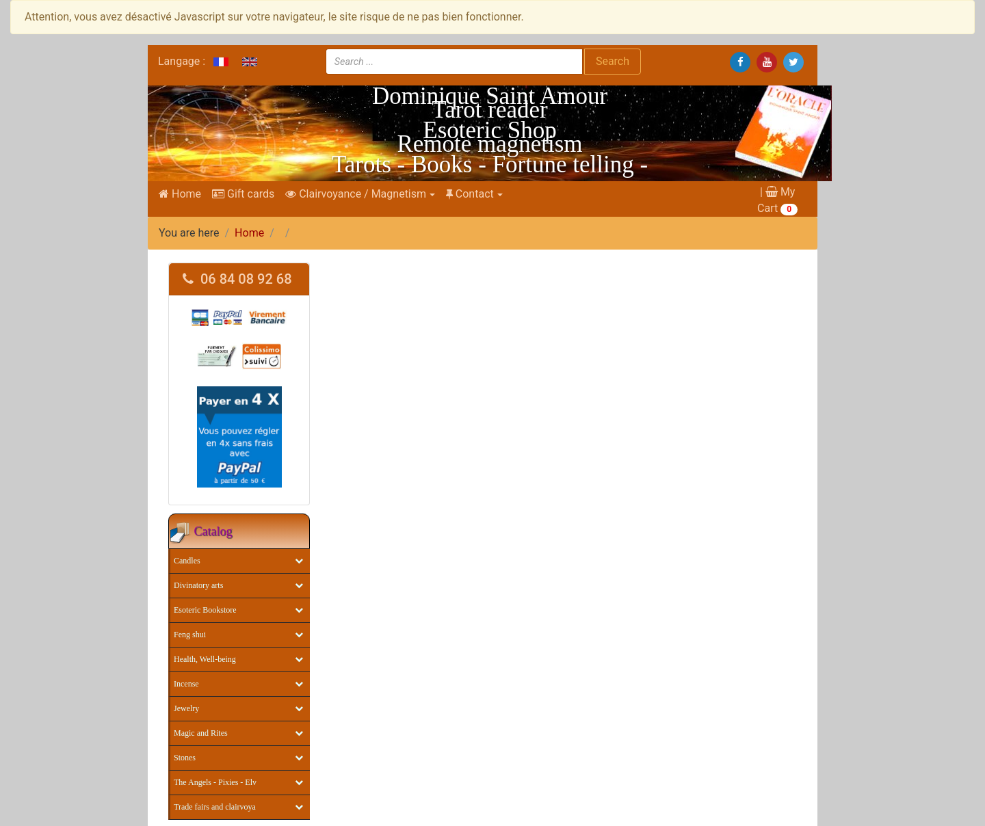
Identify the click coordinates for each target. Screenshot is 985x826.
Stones (185, 757)
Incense (186, 684)
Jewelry (186, 708)
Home (180, 193)
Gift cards (243, 193)
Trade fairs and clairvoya (215, 807)
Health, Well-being (205, 659)
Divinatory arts (198, 585)
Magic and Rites (201, 733)
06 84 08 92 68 (237, 279)
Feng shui (190, 634)
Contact (470, 193)
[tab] (239, 279)
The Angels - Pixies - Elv (215, 782)
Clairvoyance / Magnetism (355, 193)
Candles (187, 560)
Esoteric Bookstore (205, 610)
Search (612, 61)
